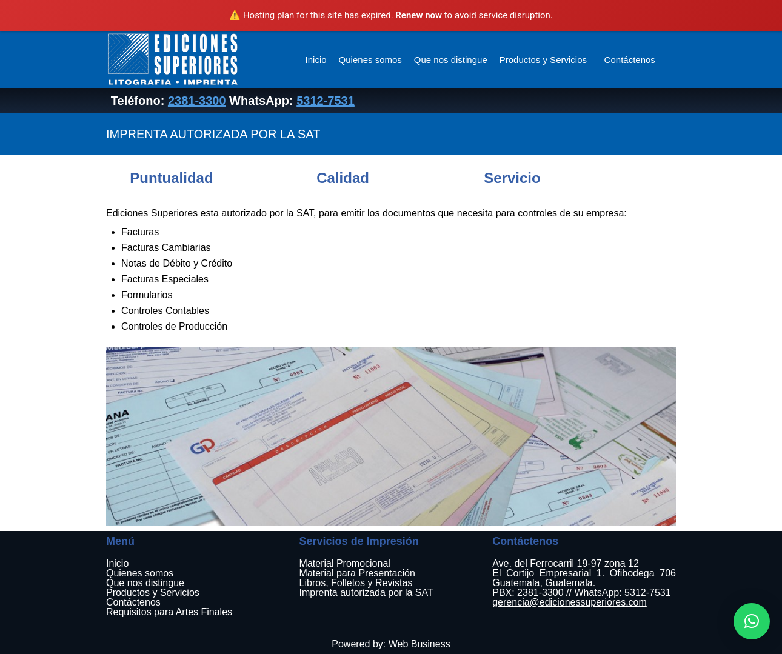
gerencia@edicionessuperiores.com (569, 602)
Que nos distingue (450, 60)
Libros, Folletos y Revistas (356, 583)
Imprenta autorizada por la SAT (366, 592)
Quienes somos (370, 60)
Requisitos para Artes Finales (169, 612)
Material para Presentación (357, 573)
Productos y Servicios (544, 60)
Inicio (316, 60)
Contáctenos (629, 60)
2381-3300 (197, 100)
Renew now (418, 15)
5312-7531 (325, 100)
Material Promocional (344, 563)
